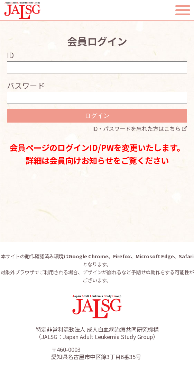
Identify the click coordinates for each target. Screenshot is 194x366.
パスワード (26, 85)
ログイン (97, 115)
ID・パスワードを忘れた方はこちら (136, 128)
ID (10, 55)
